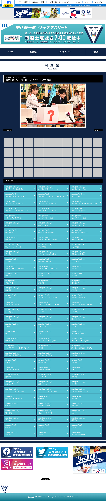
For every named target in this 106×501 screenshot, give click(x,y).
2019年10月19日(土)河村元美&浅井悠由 (45, 405)
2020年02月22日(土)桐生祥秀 (78, 361)
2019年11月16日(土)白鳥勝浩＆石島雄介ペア (13, 397)
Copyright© (31, 497)
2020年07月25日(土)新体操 (12, 325)
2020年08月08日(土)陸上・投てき (45, 318)
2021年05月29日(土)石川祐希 (12, 224)
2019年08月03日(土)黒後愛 (45, 426)
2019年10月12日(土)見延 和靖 (78, 405)
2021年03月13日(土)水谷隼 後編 (45, 246)
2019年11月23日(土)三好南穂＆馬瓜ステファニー (81, 390)
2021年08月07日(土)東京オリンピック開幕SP (13, 202)
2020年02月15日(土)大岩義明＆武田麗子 (12, 368)
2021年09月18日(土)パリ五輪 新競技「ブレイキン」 (49, 188)
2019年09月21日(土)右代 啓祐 (12, 412)
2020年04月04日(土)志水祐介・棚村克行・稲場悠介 (82, 347)
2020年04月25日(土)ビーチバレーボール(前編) (80, 340)
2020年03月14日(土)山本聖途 (78, 354)
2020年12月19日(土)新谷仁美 (12, 275)
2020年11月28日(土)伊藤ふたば (12, 282)
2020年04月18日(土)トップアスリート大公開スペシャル (17, 347)
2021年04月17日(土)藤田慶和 (12, 238)
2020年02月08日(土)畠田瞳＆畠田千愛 (45, 368)
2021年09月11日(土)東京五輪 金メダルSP (79, 188)
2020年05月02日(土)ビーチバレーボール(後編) (47, 340)
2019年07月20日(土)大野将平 (12, 433)
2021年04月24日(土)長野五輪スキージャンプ (79, 231)
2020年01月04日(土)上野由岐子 (12, 383)
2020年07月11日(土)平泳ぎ (78, 325)
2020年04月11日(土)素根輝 (45, 347)
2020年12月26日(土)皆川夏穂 (78, 267)
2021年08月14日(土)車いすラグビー (78, 195)
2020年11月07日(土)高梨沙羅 (12, 289)
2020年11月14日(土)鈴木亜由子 (78, 282)
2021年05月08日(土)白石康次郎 (12, 231)
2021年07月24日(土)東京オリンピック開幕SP (46, 202)
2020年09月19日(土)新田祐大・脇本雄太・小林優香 (49, 303)
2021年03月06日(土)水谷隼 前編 (78, 246)
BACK (8, 130)
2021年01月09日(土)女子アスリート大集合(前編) (48, 267)
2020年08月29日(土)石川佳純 (45, 311)
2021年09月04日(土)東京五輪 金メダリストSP (14, 195)
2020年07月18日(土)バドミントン (45, 325)
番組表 (8, 5)
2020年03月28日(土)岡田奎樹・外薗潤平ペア (13, 354)
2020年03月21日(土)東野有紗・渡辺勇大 (45, 354)
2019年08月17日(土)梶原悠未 (78, 419)
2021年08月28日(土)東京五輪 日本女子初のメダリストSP (51, 195)
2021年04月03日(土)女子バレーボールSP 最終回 (47, 238)
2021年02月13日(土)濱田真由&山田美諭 (78, 253)
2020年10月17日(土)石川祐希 (12, 296)
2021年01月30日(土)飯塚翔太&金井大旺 (45, 260)
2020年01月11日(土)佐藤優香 (78, 376)
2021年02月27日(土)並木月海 (12, 253)
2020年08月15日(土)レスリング (12, 318)
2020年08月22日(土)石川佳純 (78, 311)
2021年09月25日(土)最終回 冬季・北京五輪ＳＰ (15, 188)
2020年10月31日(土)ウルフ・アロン (45, 289)
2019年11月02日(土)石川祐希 (78, 397)
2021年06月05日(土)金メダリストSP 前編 (78, 217)
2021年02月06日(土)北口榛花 (12, 260)
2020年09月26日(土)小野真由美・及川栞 (12, 303)
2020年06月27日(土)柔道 (45, 332)
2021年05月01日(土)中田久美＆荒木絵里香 (46, 231)
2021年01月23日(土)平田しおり (78, 260)
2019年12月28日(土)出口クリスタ (45, 383)
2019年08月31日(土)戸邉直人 (12, 419)
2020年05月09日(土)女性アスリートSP (12, 340)
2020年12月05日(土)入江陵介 (78, 275)
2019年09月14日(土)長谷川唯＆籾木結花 (45, 412)
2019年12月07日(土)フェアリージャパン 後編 (14, 390)
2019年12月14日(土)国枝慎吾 (78, 383)
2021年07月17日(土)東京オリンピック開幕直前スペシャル (84, 202)
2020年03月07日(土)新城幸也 (12, 361)
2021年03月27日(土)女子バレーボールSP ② (79, 238)
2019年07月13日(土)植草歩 (45, 433)
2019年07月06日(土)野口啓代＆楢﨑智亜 (78, 433)
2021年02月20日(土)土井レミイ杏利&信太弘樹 (47, 253)
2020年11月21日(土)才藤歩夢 (45, 282)
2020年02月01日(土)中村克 (78, 368)
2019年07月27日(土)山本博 (78, 426)
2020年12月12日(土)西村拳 (45, 275)
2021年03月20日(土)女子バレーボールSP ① (13, 246)
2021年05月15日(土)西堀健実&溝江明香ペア (79, 224)
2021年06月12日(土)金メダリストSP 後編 (45, 217)
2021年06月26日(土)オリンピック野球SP (78, 210)
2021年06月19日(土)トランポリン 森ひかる (13, 217)
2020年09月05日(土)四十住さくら (12, 311)
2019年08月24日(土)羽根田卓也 (45, 419)
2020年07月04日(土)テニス (12, 332)
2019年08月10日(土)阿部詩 (12, 426)
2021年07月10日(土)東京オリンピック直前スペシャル (16, 210)
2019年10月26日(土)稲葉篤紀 (12, 405)
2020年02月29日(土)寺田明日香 (45, 361)
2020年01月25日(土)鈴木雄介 (12, 376)
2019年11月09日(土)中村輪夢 (45, 397)
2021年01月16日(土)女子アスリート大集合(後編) (15, 267)
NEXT (94, 130)
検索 (23, 5)
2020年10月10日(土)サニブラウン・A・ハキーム (48, 296)
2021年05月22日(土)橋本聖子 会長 (45, 224)
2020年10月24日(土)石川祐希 (78, 289)
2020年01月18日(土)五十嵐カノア (45, 376)
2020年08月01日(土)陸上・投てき (78, 318)
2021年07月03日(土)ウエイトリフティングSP (46, 210)
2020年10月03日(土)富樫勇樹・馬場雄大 (78, 296)
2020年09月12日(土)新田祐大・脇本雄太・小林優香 (82, 303)
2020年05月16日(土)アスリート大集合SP (78, 332)
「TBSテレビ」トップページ (8, 2)
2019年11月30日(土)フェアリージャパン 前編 (47, 390)
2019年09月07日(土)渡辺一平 (78, 412)
